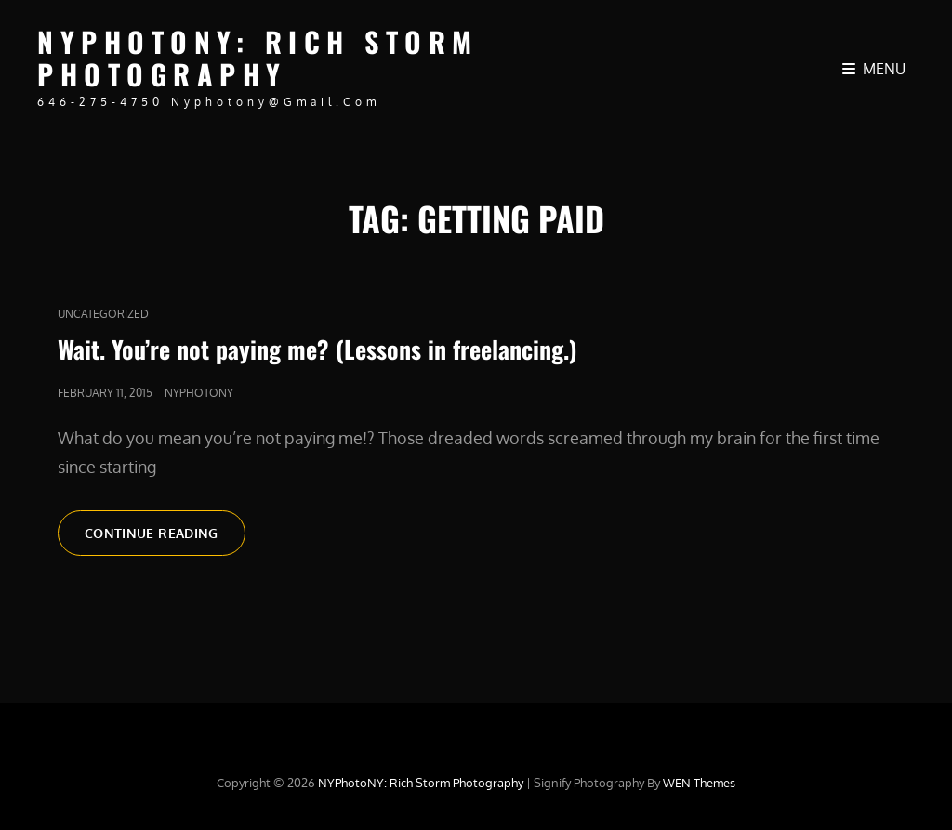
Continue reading (165, 539)
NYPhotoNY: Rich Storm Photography (258, 57)
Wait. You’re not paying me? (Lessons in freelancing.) (317, 349)
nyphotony (199, 393)
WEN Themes (699, 782)
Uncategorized (103, 314)
